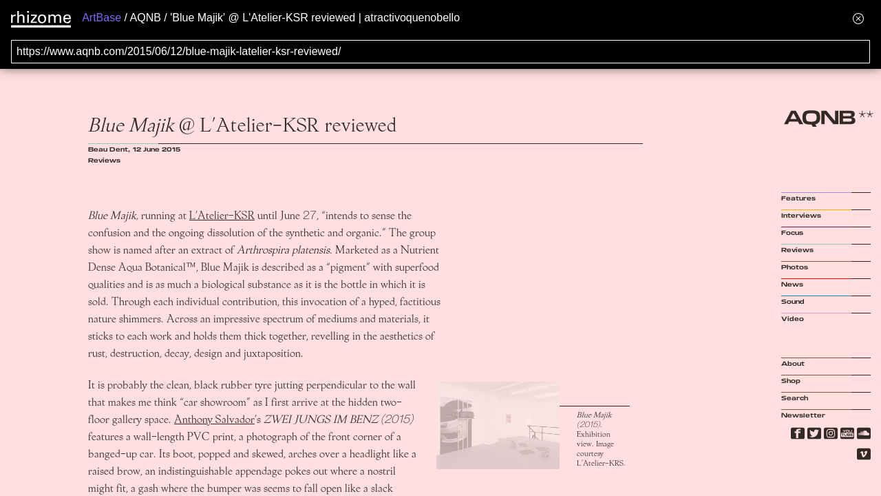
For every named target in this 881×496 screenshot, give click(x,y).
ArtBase (101, 17)
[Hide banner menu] (858, 18)
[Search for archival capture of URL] (440, 51)
